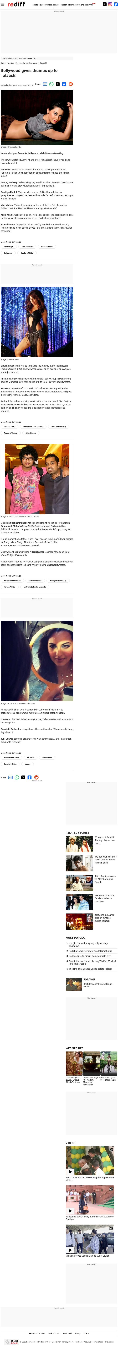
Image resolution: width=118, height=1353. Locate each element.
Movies (11, 63)
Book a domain (54, 1333)
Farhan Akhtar (9, 587)
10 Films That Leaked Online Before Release (90, 969)
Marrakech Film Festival (33, 427)
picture (67, 719)
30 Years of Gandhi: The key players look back (105, 840)
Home (3, 63)
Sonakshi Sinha (10, 764)
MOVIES (56, 5)
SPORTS (71, 5)
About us (87, 1342)
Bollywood (8, 253)
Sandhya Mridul (27, 253)
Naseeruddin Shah (11, 758)
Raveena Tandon (10, 433)
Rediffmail (67, 1333)
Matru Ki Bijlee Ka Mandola (35, 587)
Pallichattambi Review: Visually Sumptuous (90, 951)
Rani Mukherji (27, 247)
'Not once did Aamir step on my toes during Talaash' (104, 918)
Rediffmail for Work (37, 1333)
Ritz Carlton (47, 758)
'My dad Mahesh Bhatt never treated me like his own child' (106, 859)
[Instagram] (110, 4)
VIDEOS (70, 1143)
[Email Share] (44, 84)
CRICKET (64, 5)
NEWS (41, 5)
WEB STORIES (74, 1048)
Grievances (109, 1342)
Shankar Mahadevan (12, 581)
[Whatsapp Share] (50, 84)
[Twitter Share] (57, 84)
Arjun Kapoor (31, 433)
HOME (35, 5)
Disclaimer (56, 1342)
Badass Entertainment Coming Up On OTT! (90, 956)
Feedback (78, 1342)
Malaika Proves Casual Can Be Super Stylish (87, 1255)
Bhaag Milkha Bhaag (58, 581)
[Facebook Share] (63, 84)
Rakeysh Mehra (35, 581)
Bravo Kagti (8, 247)
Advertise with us (44, 1342)
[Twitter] (105, 4)
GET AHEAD (79, 5)
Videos (86, 1333)
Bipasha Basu (9, 427)
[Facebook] (116, 4)
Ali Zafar (30, 758)
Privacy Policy (67, 1342)
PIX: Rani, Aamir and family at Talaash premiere (105, 898)
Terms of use (97, 1342)
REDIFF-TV (89, 5)
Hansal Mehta (47, 247)
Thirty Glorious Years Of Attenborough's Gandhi (105, 879)
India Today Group (58, 427)
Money (77, 1333)
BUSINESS (48, 5)
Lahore (27, 764)
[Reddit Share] (70, 84)
